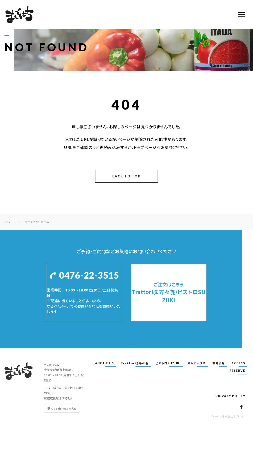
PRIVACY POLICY (230, 396)
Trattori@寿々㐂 (135, 363)
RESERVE (237, 370)
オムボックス (196, 363)
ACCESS (238, 363)
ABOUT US (104, 363)
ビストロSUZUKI (168, 363)
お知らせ (218, 363)
